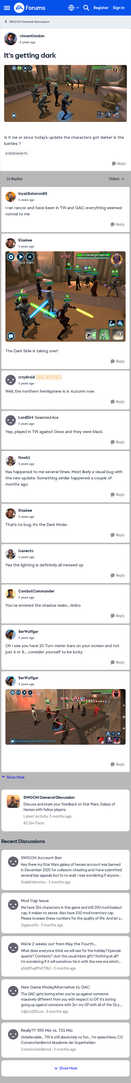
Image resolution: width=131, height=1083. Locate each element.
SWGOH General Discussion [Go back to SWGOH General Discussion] (27, 21)
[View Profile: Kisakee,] (10, 243)
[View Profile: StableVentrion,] (13, 862)
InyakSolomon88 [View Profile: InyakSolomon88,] (32, 193)
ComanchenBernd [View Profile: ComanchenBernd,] (36, 1049)
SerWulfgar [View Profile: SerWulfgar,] (28, 631)
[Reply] (119, 163)
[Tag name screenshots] (16, 153)
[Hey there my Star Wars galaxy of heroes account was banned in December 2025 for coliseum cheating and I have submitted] (72, 870)
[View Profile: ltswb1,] (10, 461)
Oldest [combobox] (117, 179)
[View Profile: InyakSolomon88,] (10, 197)
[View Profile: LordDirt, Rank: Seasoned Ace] (10, 420)
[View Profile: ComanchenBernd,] (13, 1034)
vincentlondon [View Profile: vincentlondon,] (32, 36)
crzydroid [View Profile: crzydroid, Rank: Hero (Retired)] (26, 377)
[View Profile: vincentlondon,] (10, 38)
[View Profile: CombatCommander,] (10, 594)
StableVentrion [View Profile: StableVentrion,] (33, 882)
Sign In (119, 7)
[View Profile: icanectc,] (10, 554)
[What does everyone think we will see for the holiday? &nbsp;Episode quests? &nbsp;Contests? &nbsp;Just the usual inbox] (72, 956)
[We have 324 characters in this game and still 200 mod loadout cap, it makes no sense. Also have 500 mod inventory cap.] (72, 913)
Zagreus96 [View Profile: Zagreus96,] (29, 925)
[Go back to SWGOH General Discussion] (74, 797)
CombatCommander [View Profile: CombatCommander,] (36, 591)
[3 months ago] (59, 882)
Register (101, 7)
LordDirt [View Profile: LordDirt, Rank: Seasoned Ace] (26, 417)
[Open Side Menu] (7, 8)
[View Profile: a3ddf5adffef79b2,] (13, 948)
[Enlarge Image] (65, 93)
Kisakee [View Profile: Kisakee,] (25, 240)
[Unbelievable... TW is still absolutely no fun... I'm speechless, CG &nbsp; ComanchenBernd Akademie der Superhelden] (72, 1040)
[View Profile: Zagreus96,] (13, 904)
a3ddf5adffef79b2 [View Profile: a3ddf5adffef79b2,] (36, 968)
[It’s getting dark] (32, 199)
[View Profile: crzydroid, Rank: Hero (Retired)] (10, 380)
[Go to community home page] (29, 8)
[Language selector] (73, 8)
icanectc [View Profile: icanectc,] (26, 550)
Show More (13, 777)
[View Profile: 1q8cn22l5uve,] (13, 991)
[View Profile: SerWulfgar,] (10, 634)
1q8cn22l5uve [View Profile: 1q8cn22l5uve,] (32, 1011)
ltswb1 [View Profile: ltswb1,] (24, 457)
